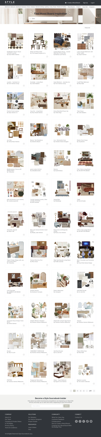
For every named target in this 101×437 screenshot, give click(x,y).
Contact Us (78, 417)
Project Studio (32, 421)
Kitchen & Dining (40, 6)
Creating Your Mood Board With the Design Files (62, 426)
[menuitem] (92, 2)
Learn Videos (32, 427)
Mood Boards (71, 7)
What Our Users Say (58, 417)
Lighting (47, 6)
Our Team (8, 419)
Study (54, 6)
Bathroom (7, 6)
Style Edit (85, 7)
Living (50, 6)
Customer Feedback (58, 419)
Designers (91, 7)
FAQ (29, 429)
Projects (79, 7)
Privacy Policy (9, 425)
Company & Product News (13, 421)
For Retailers (32, 417)
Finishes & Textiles (61, 6)
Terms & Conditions (11, 427)
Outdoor (33, 6)
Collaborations (56, 421)
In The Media (9, 423)
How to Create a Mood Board (61, 423)
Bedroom (13, 6)
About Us (8, 417)
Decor (28, 6)
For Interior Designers (35, 419)
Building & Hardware (21, 6)
